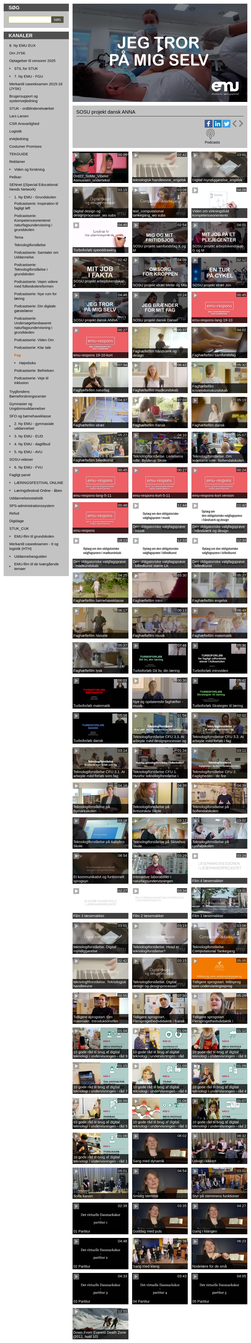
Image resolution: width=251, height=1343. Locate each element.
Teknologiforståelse (30, 245)
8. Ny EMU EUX (22, 45)
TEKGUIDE (18, 154)
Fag (17, 355)
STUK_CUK (19, 528)
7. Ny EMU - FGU (28, 76)
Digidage (16, 521)
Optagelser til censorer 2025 (32, 61)
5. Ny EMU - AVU (28, 452)
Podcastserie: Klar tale (32, 347)
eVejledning (18, 139)
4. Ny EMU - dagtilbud (32, 444)
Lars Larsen (19, 116)
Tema (18, 237)
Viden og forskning (29, 169)
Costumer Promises (25, 146)
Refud (14, 513)
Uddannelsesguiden (30, 556)
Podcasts (212, 142)
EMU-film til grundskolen (34, 536)
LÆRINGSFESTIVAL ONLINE (38, 483)
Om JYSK (17, 53)
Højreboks (27, 363)
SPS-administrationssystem (31, 506)
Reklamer (17, 161)
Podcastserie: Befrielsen (34, 370)
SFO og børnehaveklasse (30, 416)
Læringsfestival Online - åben (38, 490)
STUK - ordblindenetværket (31, 108)
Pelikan (15, 177)
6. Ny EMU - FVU (28, 467)
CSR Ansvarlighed (24, 123)
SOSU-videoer (21, 459)
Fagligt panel (19, 475)
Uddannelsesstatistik (26, 498)
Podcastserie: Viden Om (34, 340)
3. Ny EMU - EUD (28, 436)
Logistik (15, 131)
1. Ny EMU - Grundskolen (35, 197)
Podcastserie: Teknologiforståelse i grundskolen (31, 269)
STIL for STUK (26, 68)
